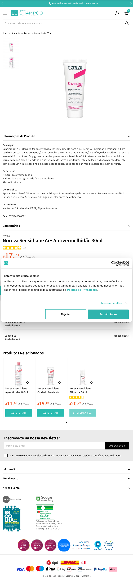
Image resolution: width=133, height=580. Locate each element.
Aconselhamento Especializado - (68, 3)
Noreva (6, 236)
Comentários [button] (11, 226)
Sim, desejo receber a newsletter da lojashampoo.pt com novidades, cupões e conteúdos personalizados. (65, 455)
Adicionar (18, 413)
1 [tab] (66, 422)
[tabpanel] (19, 388)
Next (131, 3)
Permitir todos (108, 314)
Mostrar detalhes (111, 303)
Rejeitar (66, 314)
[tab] (66, 136)
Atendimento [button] (10, 478)
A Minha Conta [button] (11, 488)
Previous (2, 3)
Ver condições (121, 322)
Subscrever (117, 446)
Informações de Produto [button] (19, 136)
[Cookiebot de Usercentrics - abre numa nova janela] (114, 263)
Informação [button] (9, 469)
